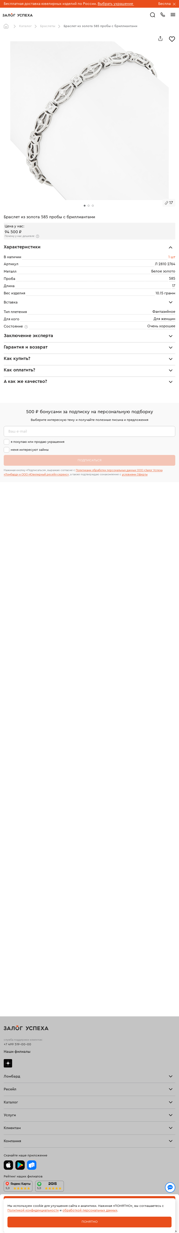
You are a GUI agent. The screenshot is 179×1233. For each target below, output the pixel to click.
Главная (7, 26)
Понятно (90, 1221)
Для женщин (164, 319)
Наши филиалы (17, 1051)
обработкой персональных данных (89, 1210)
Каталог (25, 26)
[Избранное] (172, 38)
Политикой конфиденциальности (33, 1210)
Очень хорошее (161, 326)
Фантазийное (163, 312)
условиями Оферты (135, 474)
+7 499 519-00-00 (17, 1044)
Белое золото (163, 271)
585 (172, 278)
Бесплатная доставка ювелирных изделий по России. (50, 4)
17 (173, 286)
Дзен (8, 1063)
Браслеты (47, 26)
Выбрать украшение (116, 4)
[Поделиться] (160, 38)
